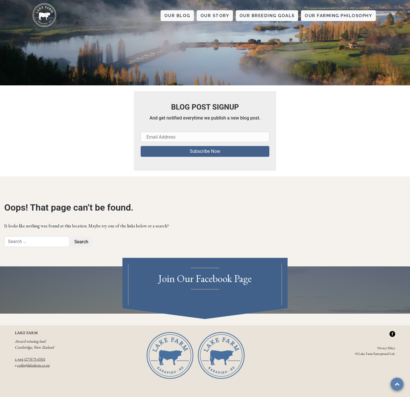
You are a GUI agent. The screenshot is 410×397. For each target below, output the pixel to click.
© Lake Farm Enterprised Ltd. (375, 353)
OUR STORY (214, 15)
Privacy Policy (386, 348)
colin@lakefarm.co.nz (33, 365)
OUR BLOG (177, 15)
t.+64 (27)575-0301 (30, 359)
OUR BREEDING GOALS (267, 15)
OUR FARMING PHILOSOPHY (338, 15)
